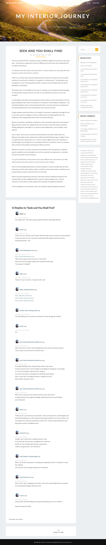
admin (21, 230)
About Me (96, 3)
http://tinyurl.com (25, 477)
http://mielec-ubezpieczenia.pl (24, 298)
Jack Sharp (36, 55)
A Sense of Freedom (86, 66)
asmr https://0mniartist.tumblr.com (30, 342)
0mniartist (23, 433)
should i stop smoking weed (28, 310)
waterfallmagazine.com (27, 250)
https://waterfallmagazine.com (24, 256)
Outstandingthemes (66, 542)
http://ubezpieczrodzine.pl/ (23, 296)
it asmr (22, 496)
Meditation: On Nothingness (88, 62)
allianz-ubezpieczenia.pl (27, 290)
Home (88, 3)
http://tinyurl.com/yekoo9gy (28, 456)
